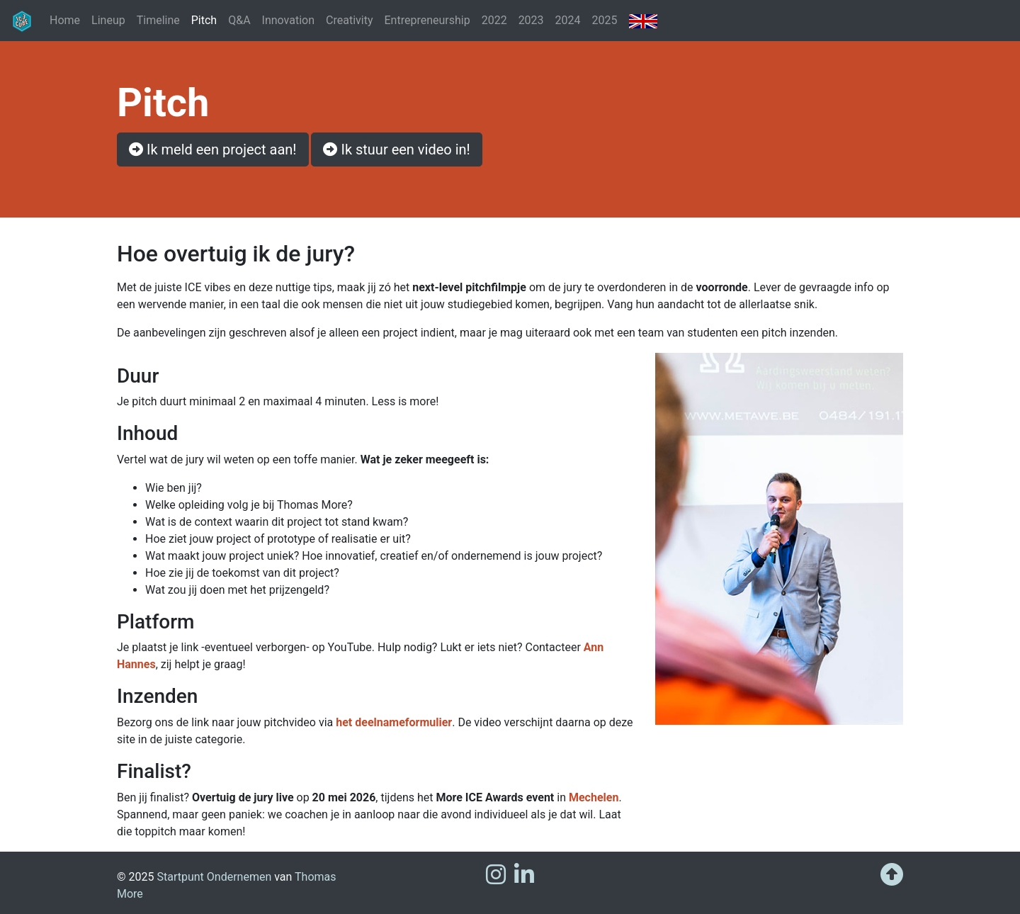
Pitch (206, 19)
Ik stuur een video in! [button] (396, 149)
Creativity (349, 20)
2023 (531, 20)
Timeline (158, 20)
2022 (494, 20)
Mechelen (593, 797)
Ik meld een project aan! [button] (213, 149)
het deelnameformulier (394, 722)
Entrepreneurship (427, 20)
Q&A (239, 20)
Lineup (108, 20)
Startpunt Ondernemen (214, 877)
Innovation (288, 20)
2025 (605, 20)
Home (65, 20)
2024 (568, 20)
